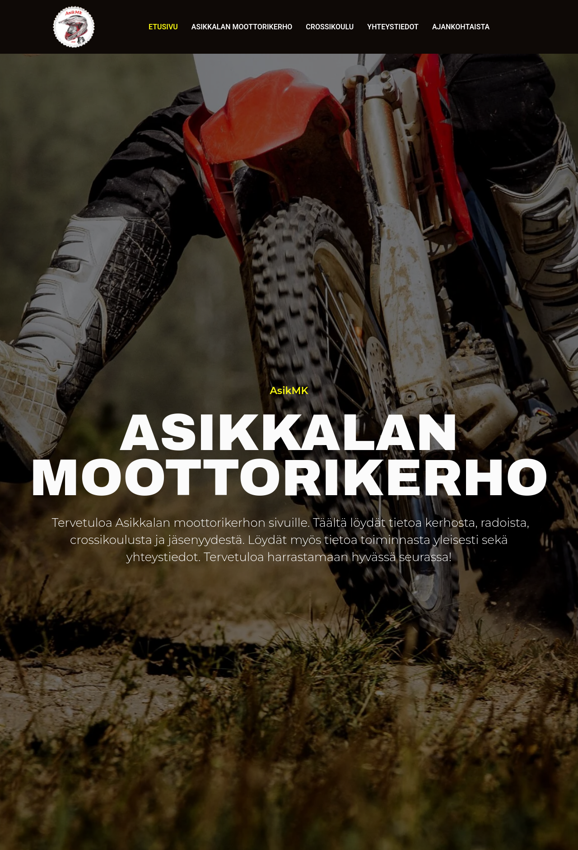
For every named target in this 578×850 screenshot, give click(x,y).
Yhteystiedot (393, 27)
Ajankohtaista (460, 27)
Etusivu (163, 27)
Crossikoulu (330, 27)
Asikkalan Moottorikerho (241, 27)
